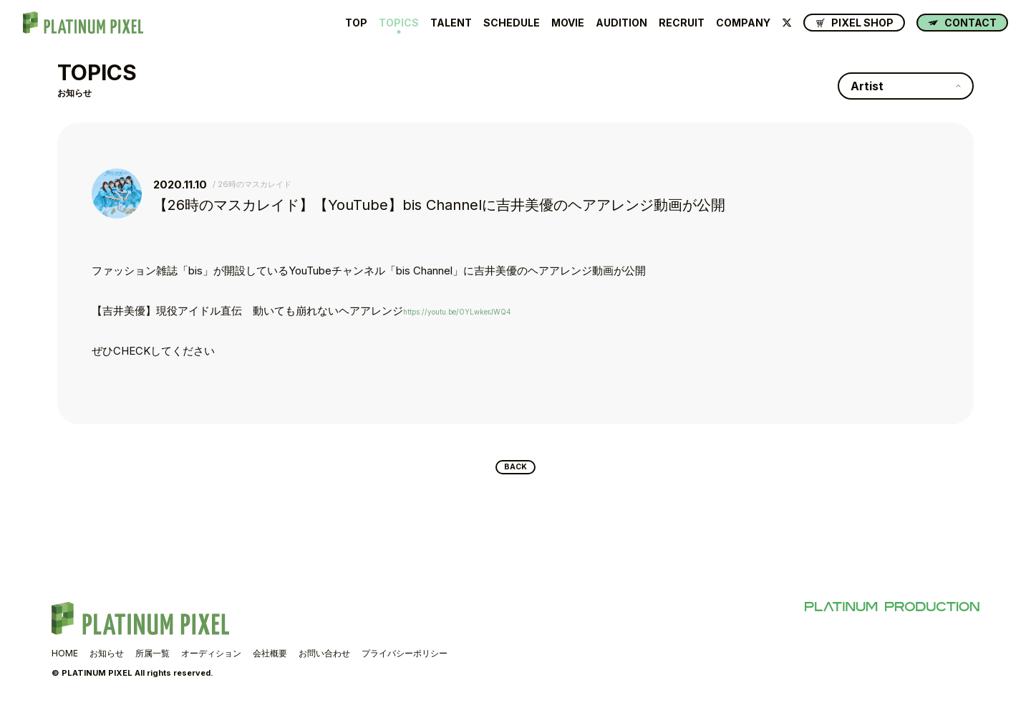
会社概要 (270, 659)
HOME (65, 659)
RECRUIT (682, 23)
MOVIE (567, 23)
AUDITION (621, 23)
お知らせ (106, 659)
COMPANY (743, 23)
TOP (356, 23)
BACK (516, 470)
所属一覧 (152, 659)
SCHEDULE (511, 23)
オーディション (211, 659)
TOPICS (399, 23)
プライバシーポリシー (404, 659)
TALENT (451, 23)
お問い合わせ (324, 659)
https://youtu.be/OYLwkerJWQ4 (481, 310)
